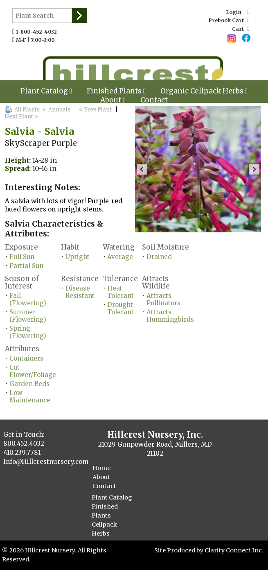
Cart (241, 29)
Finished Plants (105, 511)
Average (120, 257)
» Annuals (55, 109)
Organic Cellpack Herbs (204, 90)
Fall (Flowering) (27, 299)
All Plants (27, 109)
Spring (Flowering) (27, 332)
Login (238, 12)
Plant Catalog (46, 90)
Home (101, 468)
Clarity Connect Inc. (234, 550)
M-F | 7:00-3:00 (37, 40)
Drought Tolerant (120, 308)
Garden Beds (29, 384)
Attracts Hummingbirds (170, 315)
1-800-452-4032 (38, 32)
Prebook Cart (229, 20)
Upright (77, 257)
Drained (159, 257)
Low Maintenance (29, 396)
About (112, 99)
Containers (26, 358)
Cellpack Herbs (104, 529)
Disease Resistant (80, 292)
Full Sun (21, 257)
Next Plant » (22, 116)
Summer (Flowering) (27, 315)
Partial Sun (26, 266)
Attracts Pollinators (163, 299)
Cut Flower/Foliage (32, 371)
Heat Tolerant (120, 292)
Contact (154, 99)
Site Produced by (179, 550)
